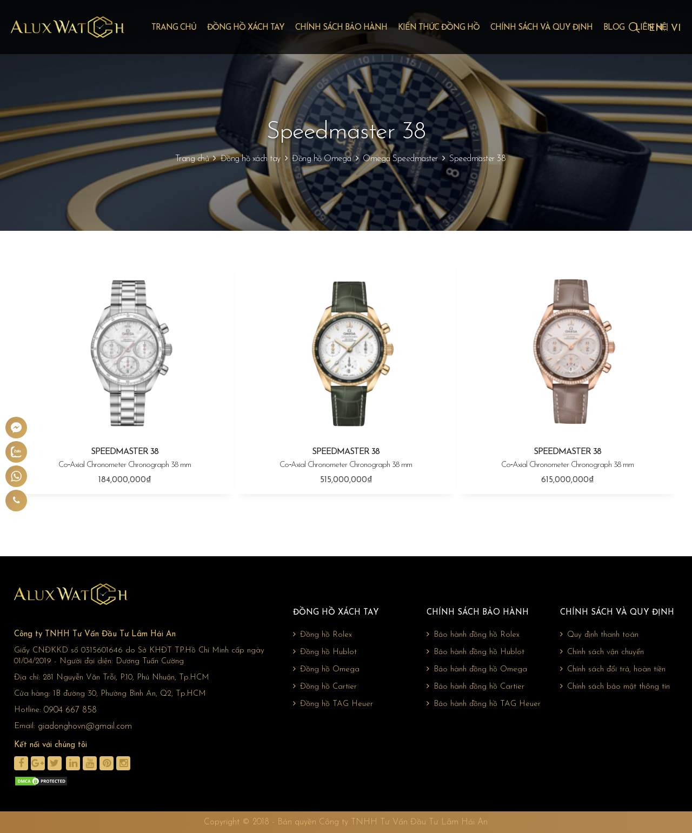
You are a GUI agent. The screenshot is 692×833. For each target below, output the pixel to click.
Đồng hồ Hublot (325, 652)
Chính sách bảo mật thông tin (615, 686)
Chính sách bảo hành (341, 28)
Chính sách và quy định (541, 28)
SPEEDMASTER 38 (125, 459)
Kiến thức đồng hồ (439, 28)
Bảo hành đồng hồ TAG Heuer (484, 703)
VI (676, 28)
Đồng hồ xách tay (245, 28)
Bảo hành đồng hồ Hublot (475, 652)
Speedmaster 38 (477, 159)
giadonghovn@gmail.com (85, 726)
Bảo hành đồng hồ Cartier (475, 686)
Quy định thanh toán (599, 634)
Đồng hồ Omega (321, 159)
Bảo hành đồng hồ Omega (477, 669)
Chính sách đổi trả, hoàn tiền (613, 669)
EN (656, 28)
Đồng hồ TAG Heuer (333, 703)
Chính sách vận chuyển (602, 652)
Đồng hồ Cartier (325, 686)
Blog (613, 28)
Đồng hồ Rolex (322, 634)
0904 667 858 (70, 710)
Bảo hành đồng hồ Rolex (473, 634)
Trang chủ (173, 28)
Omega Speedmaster (400, 159)
